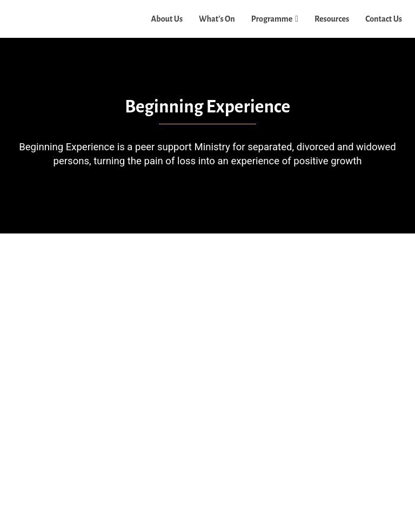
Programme (272, 19)
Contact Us (383, 19)
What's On (217, 19)
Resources (331, 19)
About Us (167, 19)
